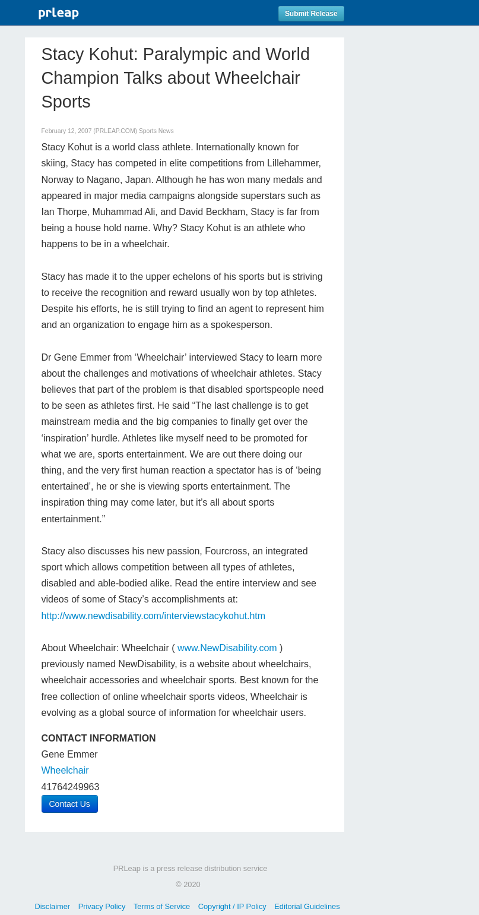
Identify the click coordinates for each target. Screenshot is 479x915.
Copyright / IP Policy (232, 906)
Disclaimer (52, 906)
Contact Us (69, 804)
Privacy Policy (102, 906)
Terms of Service (162, 906)
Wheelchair (65, 770)
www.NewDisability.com (227, 648)
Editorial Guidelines (307, 906)
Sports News (156, 131)
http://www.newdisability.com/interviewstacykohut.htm (154, 616)
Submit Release (311, 14)
